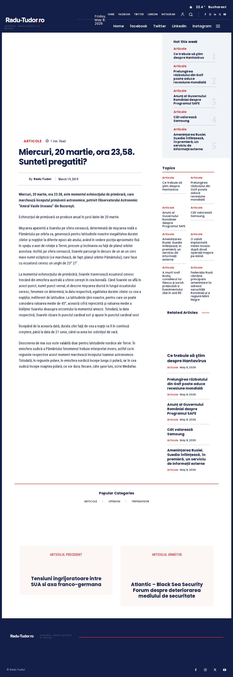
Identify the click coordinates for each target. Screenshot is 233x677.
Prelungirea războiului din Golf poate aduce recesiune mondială (189, 76)
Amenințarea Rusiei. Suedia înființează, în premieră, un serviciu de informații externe (189, 141)
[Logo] (42, 636)
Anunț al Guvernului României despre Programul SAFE (189, 99)
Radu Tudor (43, 179)
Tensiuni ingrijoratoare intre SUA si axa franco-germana (66, 582)
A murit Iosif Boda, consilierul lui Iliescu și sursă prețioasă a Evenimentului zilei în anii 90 (172, 282)
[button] (191, 14)
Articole (32, 141)
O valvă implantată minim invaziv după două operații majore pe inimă (202, 247)
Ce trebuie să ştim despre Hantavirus (188, 56)
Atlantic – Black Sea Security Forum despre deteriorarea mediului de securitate (167, 590)
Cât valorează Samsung (185, 119)
